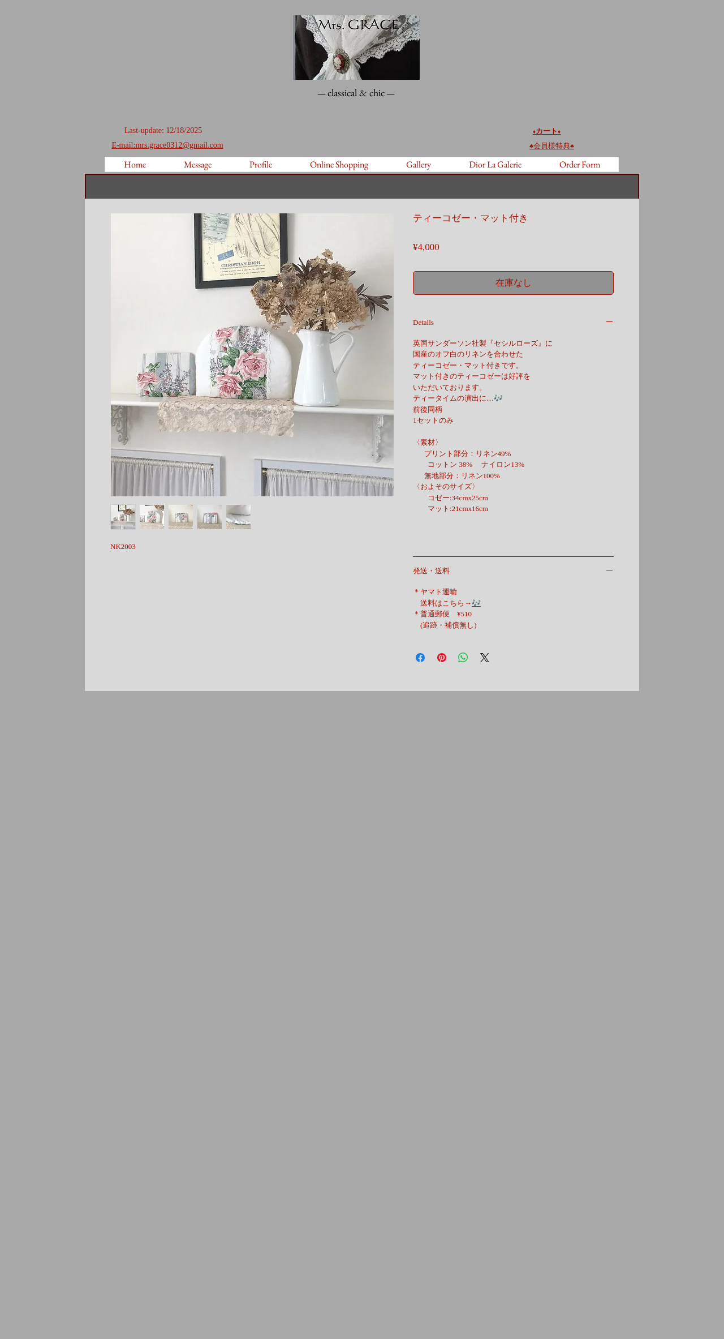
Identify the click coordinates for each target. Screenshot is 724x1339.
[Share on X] (485, 657)
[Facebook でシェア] (420, 657)
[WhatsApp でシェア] (463, 657)
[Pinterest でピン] (442, 657)
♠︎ (551, 145)
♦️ (559, 131)
